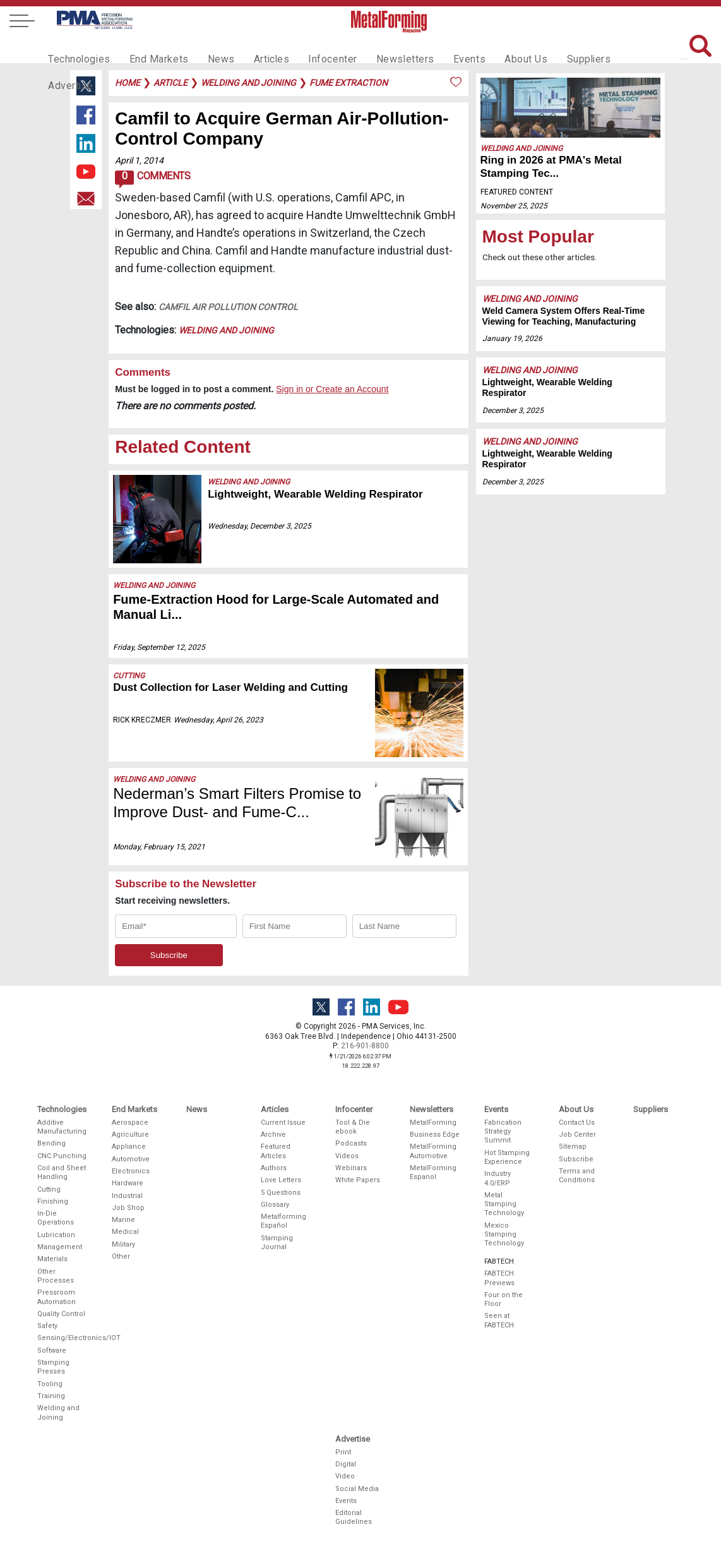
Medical (125, 1232)
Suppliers (553, 48)
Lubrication (56, 1235)
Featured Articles (275, 1150)
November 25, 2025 (513, 205)
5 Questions (281, 1193)
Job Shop (128, 1208)
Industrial (127, 1196)
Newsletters (381, 48)
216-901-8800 (365, 1045)
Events (440, 48)
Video (345, 1476)
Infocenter (314, 48)
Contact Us (577, 1122)
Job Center (577, 1134)
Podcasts (351, 1143)
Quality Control (61, 1314)
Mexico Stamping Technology (504, 1234)
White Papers (357, 1180)
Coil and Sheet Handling (61, 1172)
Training (51, 1396)
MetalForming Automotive (433, 1150)
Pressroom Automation (56, 1296)
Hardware (127, 1183)
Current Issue (283, 1122)
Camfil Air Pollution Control (228, 307)
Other (121, 1256)
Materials (52, 1259)
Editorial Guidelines (353, 1517)
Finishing (52, 1201)
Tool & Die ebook (352, 1126)
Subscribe (576, 1159)
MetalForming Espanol (433, 1172)
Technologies (76, 48)
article (170, 83)
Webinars (351, 1168)
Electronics (131, 1171)
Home (127, 83)
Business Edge (435, 1134)
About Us (493, 48)
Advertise (613, 48)
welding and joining (248, 83)
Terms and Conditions (577, 1175)
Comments (152, 179)
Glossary (275, 1205)
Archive (273, 1134)
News (208, 48)
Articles (255, 48)
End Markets (151, 48)
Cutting (129, 675)
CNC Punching (61, 1156)
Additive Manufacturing (61, 1126)
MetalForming (433, 1122)
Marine (123, 1220)
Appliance (129, 1146)
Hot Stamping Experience (507, 1157)
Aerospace (130, 1122)
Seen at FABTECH (499, 1320)
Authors (274, 1168)
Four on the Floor (503, 1299)
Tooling (50, 1384)
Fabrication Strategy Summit (502, 1131)
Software (51, 1350)
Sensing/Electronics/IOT (62, 1338)
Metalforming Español (283, 1221)
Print (343, 1452)
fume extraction (348, 83)
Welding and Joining (226, 330)
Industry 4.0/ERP (497, 1178)
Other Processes (55, 1276)
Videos (347, 1156)
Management (59, 1247)
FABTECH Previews (499, 1277)
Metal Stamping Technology (504, 1204)
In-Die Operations (55, 1217)
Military (123, 1244)
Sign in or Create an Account (332, 389)
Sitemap (573, 1146)
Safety (47, 1326)
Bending (51, 1143)
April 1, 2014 (139, 160)
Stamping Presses (53, 1366)
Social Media (357, 1489)
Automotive (131, 1159)
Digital (345, 1464)
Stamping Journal (277, 1242)
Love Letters (281, 1180)
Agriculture (130, 1134)
